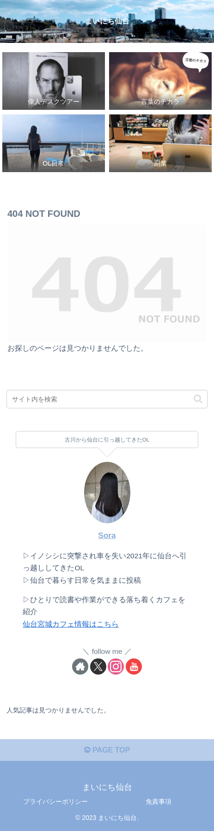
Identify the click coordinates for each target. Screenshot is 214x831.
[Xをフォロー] (98, 666)
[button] (198, 399)
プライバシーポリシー (55, 801)
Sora (107, 535)
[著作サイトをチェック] (80, 666)
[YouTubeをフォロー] (134, 666)
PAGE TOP (107, 750)
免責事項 (158, 801)
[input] (106, 399)
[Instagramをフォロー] (116, 666)
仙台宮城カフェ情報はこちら (71, 624)
